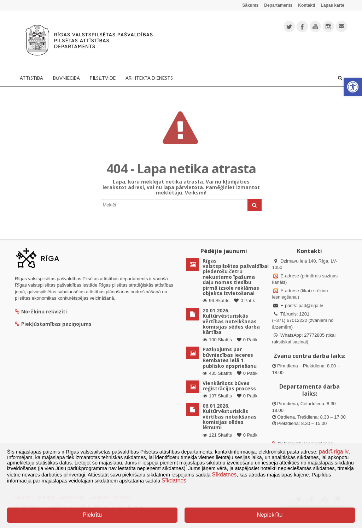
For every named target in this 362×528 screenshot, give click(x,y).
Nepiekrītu (269, 515)
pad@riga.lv (310, 305)
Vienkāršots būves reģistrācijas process (229, 386)
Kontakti (306, 5)
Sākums (250, 5)
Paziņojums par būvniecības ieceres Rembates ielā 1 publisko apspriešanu (230, 357)
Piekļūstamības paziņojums (53, 323)
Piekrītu (92, 515)
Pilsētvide (103, 78)
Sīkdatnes (224, 475)
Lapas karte (332, 5)
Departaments (278, 5)
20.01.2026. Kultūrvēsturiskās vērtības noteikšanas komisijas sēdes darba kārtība (231, 321)
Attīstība (31, 78)
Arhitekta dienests (149, 78)
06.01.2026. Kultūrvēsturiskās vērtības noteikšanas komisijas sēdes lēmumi (230, 416)
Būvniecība (66, 78)
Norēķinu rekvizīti (41, 311)
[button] (353, 87)
